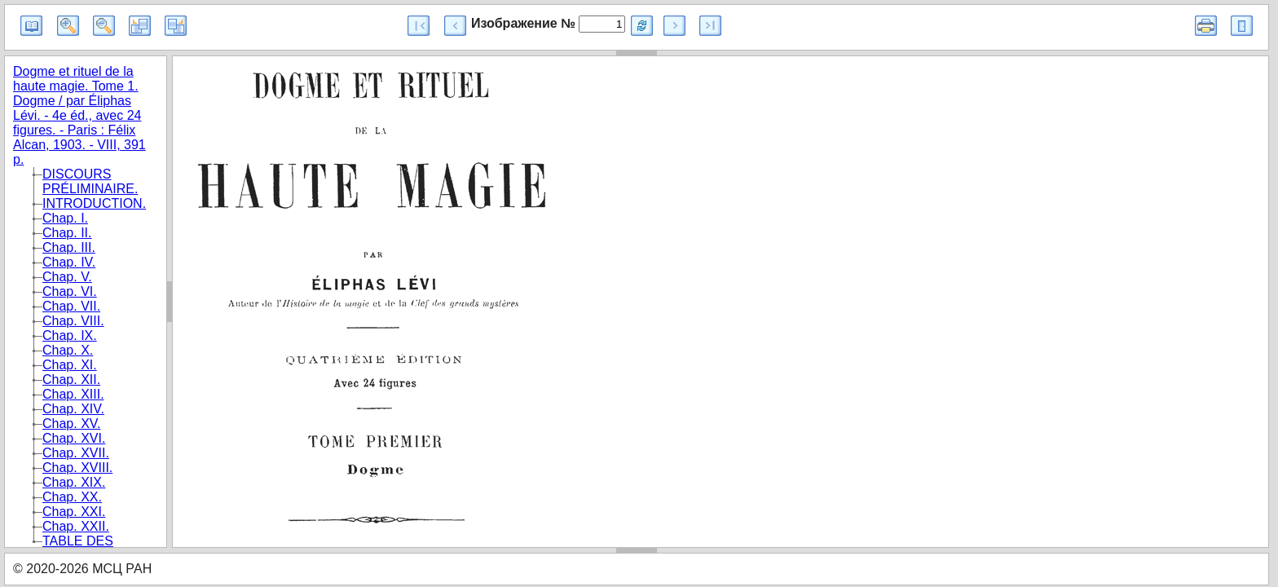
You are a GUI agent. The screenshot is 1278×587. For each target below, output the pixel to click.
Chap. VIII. (73, 321)
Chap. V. (67, 277)
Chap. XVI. (73, 438)
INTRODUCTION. (94, 203)
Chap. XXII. (75, 526)
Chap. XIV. (73, 409)
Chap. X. (67, 350)
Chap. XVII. (75, 453)
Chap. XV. (71, 423)
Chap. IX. (69, 335)
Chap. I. (65, 218)
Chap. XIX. (73, 482)
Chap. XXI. (73, 512)
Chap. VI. (69, 291)
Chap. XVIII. (77, 467)
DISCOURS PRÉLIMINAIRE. (90, 181)
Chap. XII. (71, 379)
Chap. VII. (71, 306)
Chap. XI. (69, 365)
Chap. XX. (72, 497)
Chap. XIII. (73, 394)
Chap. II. (66, 233)
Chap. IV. (68, 262)
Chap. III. (68, 247)
